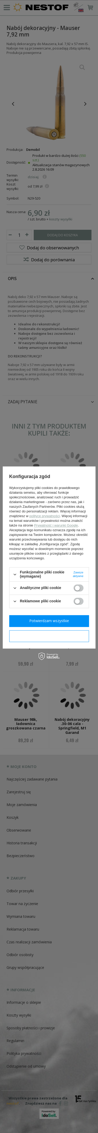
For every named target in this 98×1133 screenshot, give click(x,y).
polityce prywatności (44, 516)
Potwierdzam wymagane (49, 635)
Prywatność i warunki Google (56, 526)
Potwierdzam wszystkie (49, 620)
